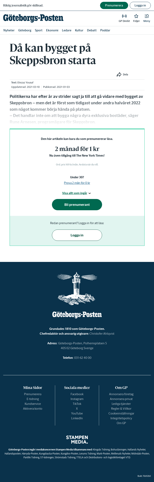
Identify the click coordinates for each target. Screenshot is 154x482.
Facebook (77, 394)
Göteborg (24, 30)
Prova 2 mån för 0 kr (77, 183)
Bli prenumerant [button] (77, 204)
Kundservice (33, 404)
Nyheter (9, 30)
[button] (147, 18)
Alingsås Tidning (101, 449)
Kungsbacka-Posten (49, 453)
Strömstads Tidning (65, 457)
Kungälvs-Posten (69, 453)
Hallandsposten (13, 453)
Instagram (77, 399)
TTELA (79, 457)
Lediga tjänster (121, 404)
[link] (33, 18)
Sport (39, 30)
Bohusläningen (119, 449)
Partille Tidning (31, 457)
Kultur (79, 30)
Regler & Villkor (121, 408)
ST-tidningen (47, 457)
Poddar (105, 30)
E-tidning (33, 399)
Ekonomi (52, 30)
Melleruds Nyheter (120, 453)
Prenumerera (32, 394)
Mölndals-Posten (140, 453)
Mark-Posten (103, 453)
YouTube (77, 413)
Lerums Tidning (87, 453)
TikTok (77, 404)
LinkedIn (77, 418)
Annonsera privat (121, 399)
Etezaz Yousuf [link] (25, 82)
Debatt (92, 30)
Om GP (121, 423)
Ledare (66, 30)
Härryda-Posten (30, 453)
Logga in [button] (140, 5)
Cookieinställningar (121, 413)
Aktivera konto (32, 408)
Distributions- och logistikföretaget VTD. (110, 457)
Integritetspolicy (121, 418)
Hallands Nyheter (136, 449)
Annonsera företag (121, 394)
